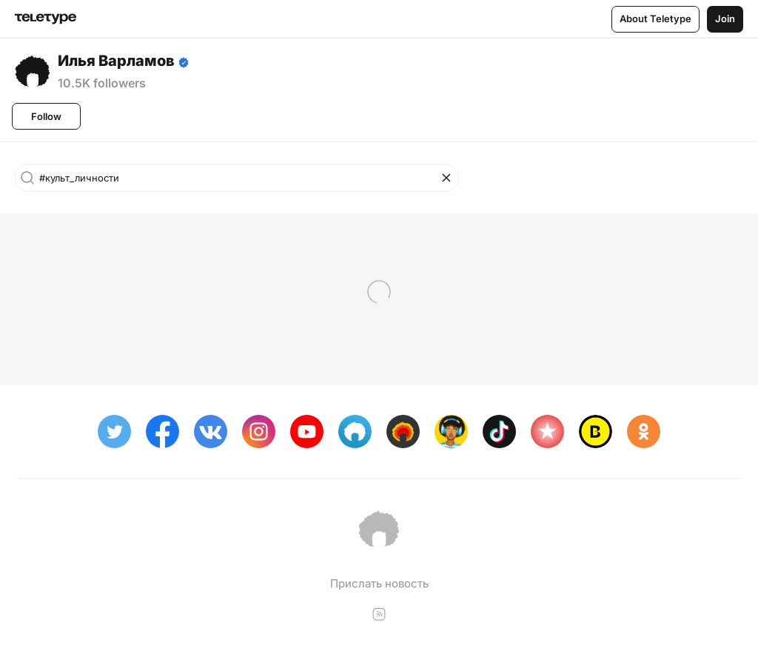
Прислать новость (379, 583)
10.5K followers (102, 83)
